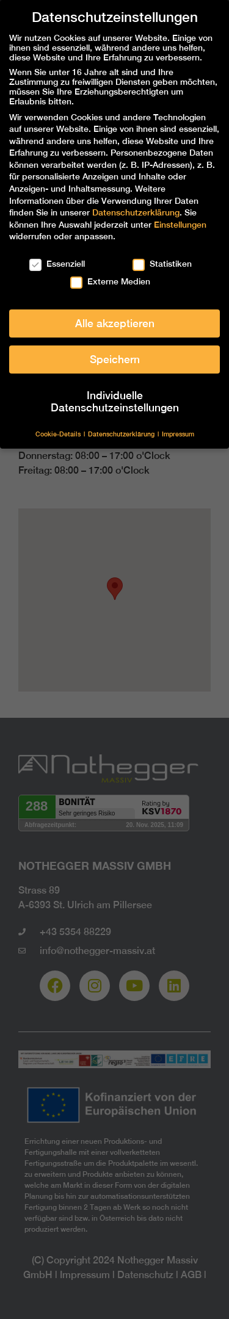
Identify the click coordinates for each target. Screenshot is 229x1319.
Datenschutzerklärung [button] (122, 434)
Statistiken (162, 264)
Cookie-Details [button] (58, 434)
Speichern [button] (115, 359)
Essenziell (57, 264)
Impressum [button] (178, 434)
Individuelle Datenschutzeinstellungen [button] (115, 401)
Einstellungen (180, 224)
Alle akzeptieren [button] (114, 323)
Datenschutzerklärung (136, 212)
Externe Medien (110, 281)
